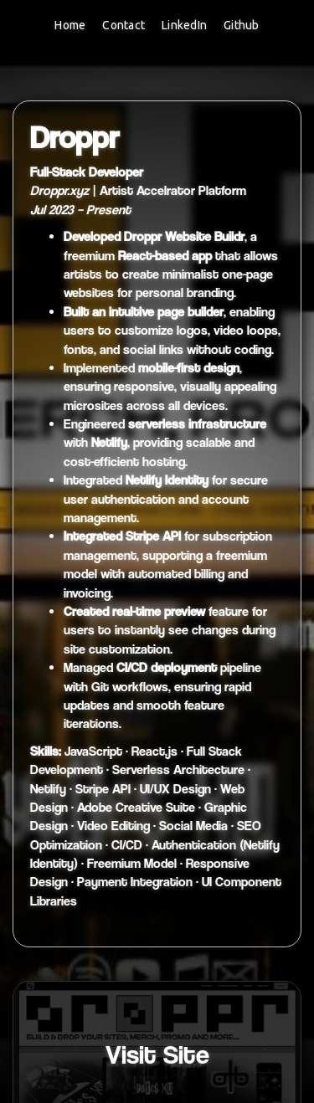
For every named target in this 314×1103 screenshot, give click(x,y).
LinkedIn (184, 25)
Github (242, 25)
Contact (123, 25)
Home (69, 25)
